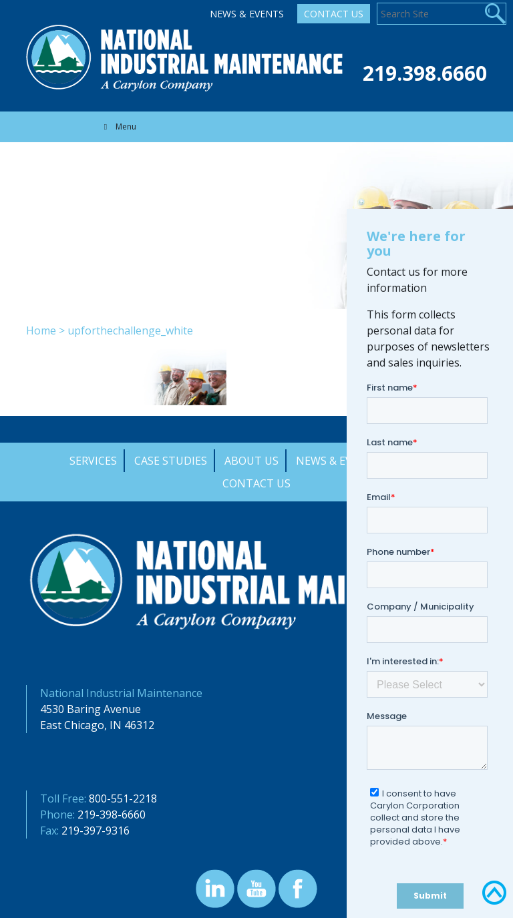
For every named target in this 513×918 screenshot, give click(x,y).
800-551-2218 (123, 798)
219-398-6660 (111, 814)
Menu (118, 126)
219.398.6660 (425, 73)
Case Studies (170, 460)
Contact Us (333, 13)
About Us (251, 460)
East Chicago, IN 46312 (97, 725)
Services (93, 460)
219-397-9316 (95, 830)
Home (41, 330)
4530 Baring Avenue (90, 709)
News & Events (247, 13)
